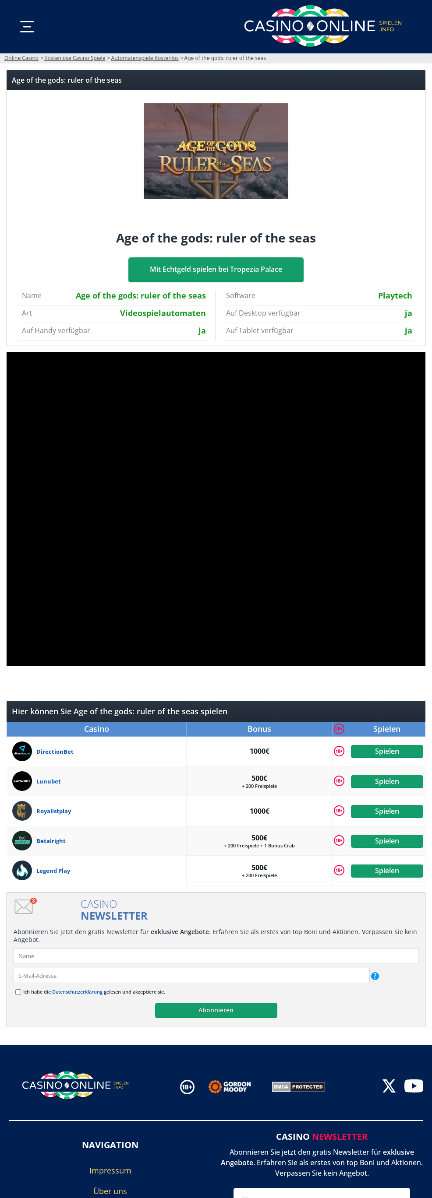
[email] (192, 975)
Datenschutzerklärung (77, 991)
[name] (216, 955)
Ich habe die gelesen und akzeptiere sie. (94, 991)
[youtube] (413, 1087)
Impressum (110, 1170)
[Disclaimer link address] (236, 1086)
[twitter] (389, 1087)
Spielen (387, 751)
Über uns (110, 1191)
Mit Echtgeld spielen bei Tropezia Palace (216, 269)
